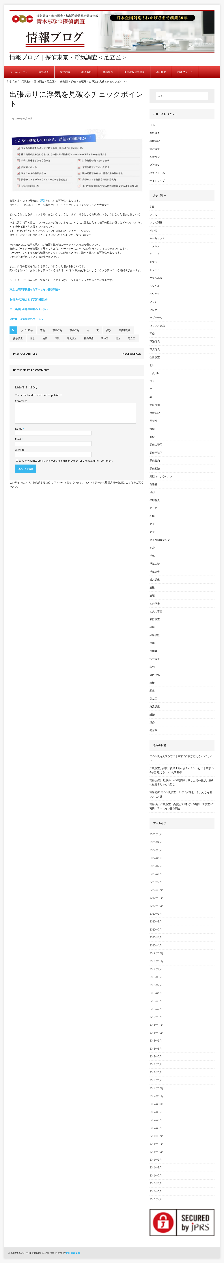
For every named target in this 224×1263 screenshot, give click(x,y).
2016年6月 (156, 1183)
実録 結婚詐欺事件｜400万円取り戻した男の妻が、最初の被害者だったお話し (182, 782)
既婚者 (153, 484)
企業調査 (155, 357)
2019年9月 (156, 969)
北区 (152, 365)
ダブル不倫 (27, 330)
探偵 (108, 330)
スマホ (153, 262)
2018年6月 (156, 1064)
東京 (32, 338)
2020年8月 (156, 921)
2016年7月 (156, 1175)
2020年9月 (156, 913)
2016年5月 (156, 1191)
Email (18, 439)
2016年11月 (156, 1143)
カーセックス (157, 238)
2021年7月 (156, 866)
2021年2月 (156, 882)
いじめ (153, 214)
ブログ (153, 309)
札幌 (152, 516)
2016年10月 (156, 1151)
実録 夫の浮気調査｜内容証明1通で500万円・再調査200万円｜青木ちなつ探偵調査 (182, 806)
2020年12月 (156, 890)
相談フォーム (185, 72)
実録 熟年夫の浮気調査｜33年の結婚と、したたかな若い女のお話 (181, 794)
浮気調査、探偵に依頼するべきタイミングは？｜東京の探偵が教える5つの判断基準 (182, 770)
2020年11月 (156, 897)
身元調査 (155, 706)
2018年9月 (156, 1040)
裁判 (152, 666)
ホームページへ (18, 72)
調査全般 (86, 72)
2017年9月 (156, 1112)
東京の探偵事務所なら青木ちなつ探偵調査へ (35, 289)
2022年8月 (156, 850)
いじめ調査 (156, 222)
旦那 (152, 492)
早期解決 (155, 500)
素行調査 (155, 149)
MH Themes (73, 1252)
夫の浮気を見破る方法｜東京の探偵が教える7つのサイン (181, 758)
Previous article (25, 353)
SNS (152, 206)
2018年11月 (156, 1024)
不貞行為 (74, 330)
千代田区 (155, 373)
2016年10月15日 (24, 118)
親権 (152, 682)
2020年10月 (156, 905)
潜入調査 (155, 579)
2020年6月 (156, 937)
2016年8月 (156, 1167)
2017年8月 (156, 1120)
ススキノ (155, 246)
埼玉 (152, 381)
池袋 (44, 338)
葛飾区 (104, 338)
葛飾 (152, 643)
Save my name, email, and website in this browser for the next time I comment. (66, 460)
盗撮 (152, 587)
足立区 (131, 338)
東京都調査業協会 (160, 540)
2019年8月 (156, 977)
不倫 (42, 330)
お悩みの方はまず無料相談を (29, 299)
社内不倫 (89, 338)
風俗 (152, 722)
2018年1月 (156, 1080)
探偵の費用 (156, 444)
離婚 (152, 714)
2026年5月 (156, 834)
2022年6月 (156, 858)
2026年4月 (156, 842)
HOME (153, 125)
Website (20, 450)
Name (19, 428)
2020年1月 (156, 945)
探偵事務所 (124, 330)
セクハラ (155, 270)
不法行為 (57, 330)
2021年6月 (156, 874)
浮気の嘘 (155, 563)
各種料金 (108, 72)
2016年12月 (156, 1136)
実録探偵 (155, 405)
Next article (131, 353)
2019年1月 (156, 1016)
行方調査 (155, 659)
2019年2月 (156, 1009)
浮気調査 (44, 72)
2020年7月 (156, 929)
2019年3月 (156, 1001)
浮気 (42, 200)
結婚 (152, 627)
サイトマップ (157, 180)
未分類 (153, 508)
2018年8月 (156, 1048)
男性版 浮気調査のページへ (26, 319)
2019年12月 (156, 953)
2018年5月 (156, 1072)
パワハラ (155, 294)
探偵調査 (18, 338)
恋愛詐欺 (155, 413)
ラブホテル (156, 317)
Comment (21, 401)
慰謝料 (153, 420)
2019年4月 (156, 993)
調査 (118, 338)
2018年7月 (156, 1056)
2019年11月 (156, 961)
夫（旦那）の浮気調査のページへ (29, 309)
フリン (153, 301)
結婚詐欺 (65, 72)
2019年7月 (156, 985)
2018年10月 (156, 1032)
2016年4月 (156, 1199)
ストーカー (156, 254)
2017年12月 (156, 1088)
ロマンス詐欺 (157, 325)
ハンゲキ (155, 286)
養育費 (153, 730)
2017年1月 (156, 1128)
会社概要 (161, 72)
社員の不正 (156, 611)
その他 (153, 230)
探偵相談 (155, 468)
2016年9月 (156, 1159)
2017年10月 (156, 1104)
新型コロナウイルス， (162, 476)
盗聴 (152, 595)
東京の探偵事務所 (134, 72)
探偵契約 (155, 460)
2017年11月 (156, 1096)
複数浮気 (155, 674)
